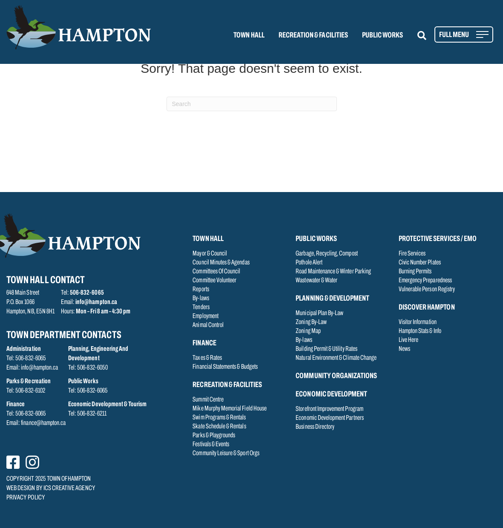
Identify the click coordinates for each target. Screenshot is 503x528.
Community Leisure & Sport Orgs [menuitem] (226, 453)
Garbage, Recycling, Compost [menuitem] (326, 253)
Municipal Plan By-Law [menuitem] (319, 313)
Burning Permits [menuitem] (415, 271)
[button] (427, 35)
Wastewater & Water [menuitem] (316, 280)
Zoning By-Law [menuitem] (311, 322)
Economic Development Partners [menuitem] (329, 418)
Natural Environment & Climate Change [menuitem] (336, 358)
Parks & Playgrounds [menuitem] (214, 435)
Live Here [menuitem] (408, 340)
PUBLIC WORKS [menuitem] (382, 36)
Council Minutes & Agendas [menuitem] (221, 262)
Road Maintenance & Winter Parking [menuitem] (333, 271)
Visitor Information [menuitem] (418, 322)
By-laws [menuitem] (201, 298)
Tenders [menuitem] (201, 307)
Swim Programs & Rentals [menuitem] (219, 417)
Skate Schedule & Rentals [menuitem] (219, 426)
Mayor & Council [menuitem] (210, 253)
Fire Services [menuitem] (412, 253)
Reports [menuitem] (201, 289)
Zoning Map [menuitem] (308, 331)
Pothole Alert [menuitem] (309, 262)
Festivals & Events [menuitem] (211, 444)
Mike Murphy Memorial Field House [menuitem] (230, 408)
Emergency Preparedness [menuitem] (425, 280)
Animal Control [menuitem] (208, 325)
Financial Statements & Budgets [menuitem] (225, 367)
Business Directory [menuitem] (315, 427)
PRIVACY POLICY (25, 497)
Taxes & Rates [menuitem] (207, 358)
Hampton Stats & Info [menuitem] (420, 331)
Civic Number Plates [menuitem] (420, 262)
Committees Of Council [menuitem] (216, 271)
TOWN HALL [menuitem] (248, 36)
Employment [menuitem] (205, 316)
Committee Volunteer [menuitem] (214, 280)
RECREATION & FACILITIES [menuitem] (313, 36)
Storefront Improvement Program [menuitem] (329, 409)
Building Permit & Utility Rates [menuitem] (326, 349)
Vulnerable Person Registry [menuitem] (427, 289)
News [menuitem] (404, 349)
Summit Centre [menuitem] (208, 399)
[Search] (252, 104)
